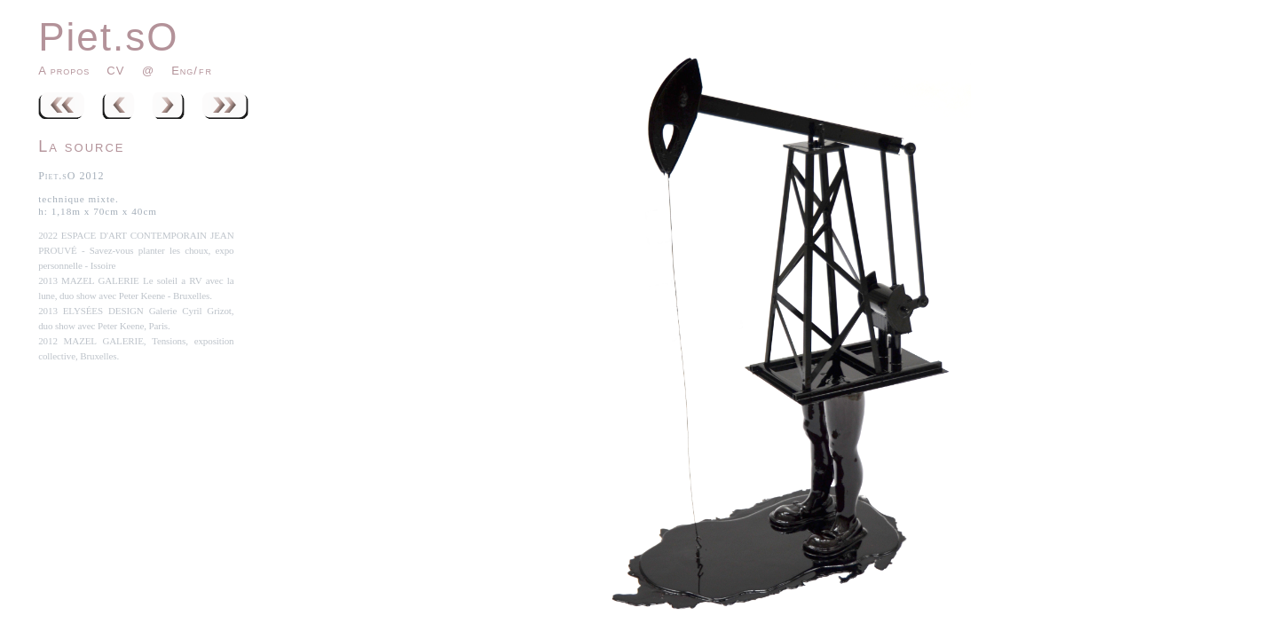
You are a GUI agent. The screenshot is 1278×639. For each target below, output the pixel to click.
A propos (64, 70)
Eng (182, 70)
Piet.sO (108, 37)
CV (117, 70)
